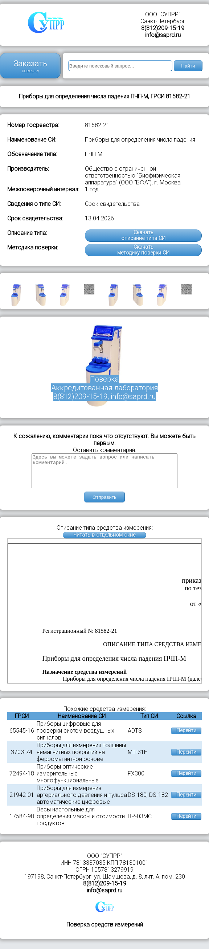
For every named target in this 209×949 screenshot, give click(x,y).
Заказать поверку (30, 66)
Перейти (186, 737)
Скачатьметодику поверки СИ (143, 250)
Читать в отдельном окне (104, 541)
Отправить (104, 503)
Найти (188, 66)
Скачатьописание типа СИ (143, 235)
